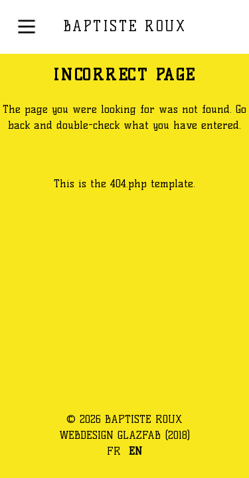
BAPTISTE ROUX (125, 26)
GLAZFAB (139, 435)
